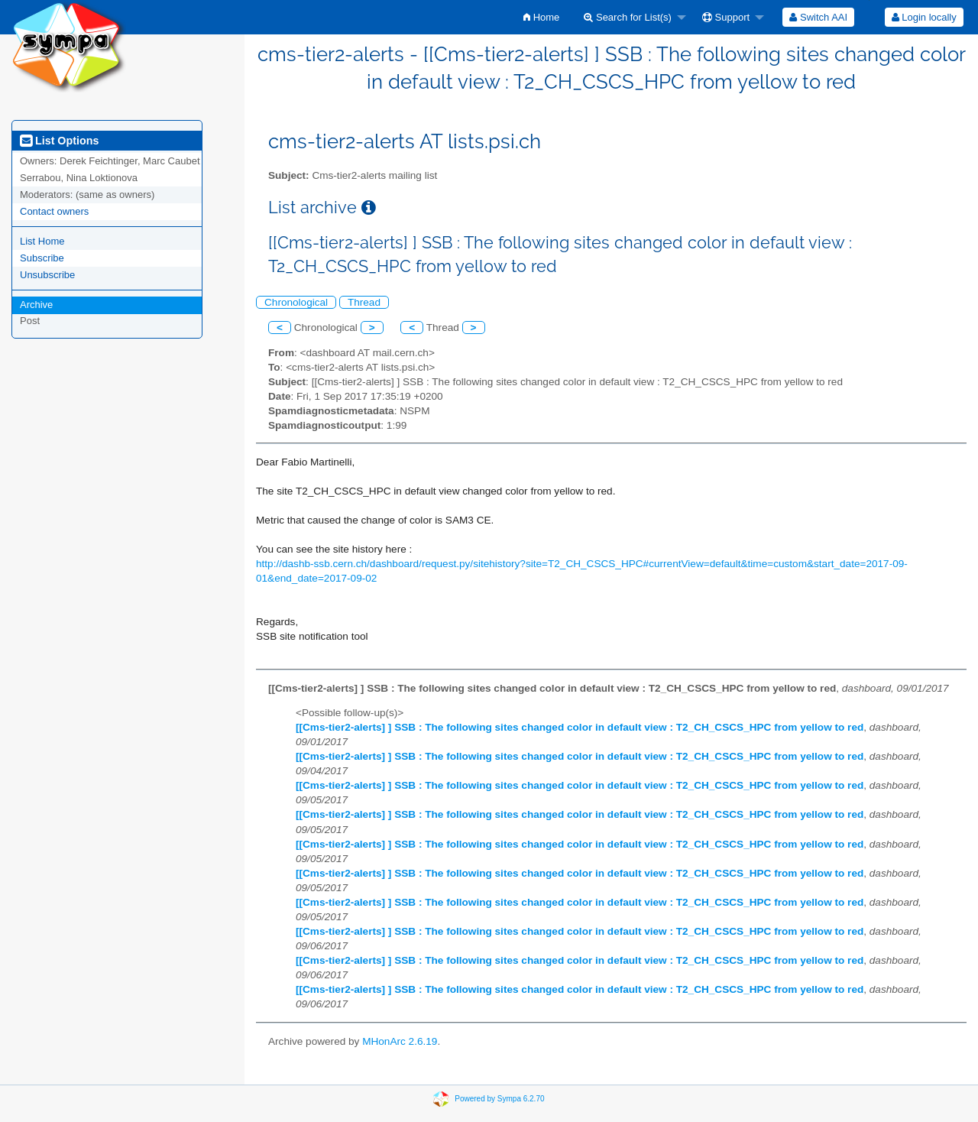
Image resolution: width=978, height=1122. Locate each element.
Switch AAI (818, 17)
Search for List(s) (628, 17)
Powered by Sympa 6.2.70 (499, 1098)
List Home (42, 241)
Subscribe (42, 258)
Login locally (924, 17)
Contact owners (54, 211)
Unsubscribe (47, 274)
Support (726, 17)
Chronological (296, 302)
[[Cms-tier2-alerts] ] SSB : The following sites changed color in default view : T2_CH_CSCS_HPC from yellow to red (579, 727)
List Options (59, 141)
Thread (364, 302)
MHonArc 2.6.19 (399, 1041)
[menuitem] (541, 17)
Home (541, 17)
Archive (36, 304)
